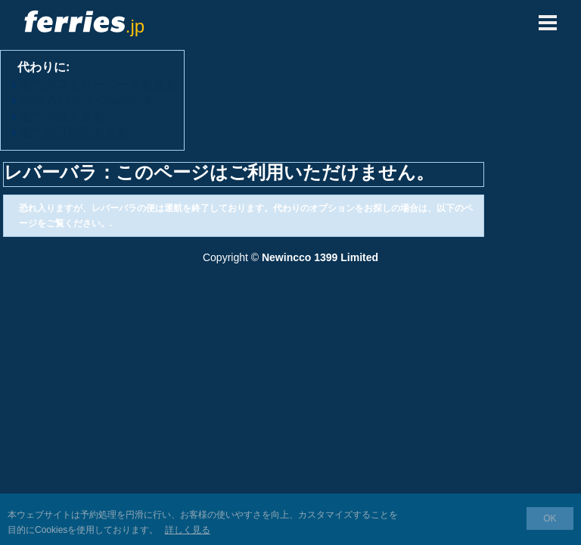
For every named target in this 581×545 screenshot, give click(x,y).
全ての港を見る (62, 116)
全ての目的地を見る (74, 132)
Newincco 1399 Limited (320, 257)
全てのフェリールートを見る (98, 84)
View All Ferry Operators (85, 100)
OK (549, 518)
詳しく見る (187, 530)
